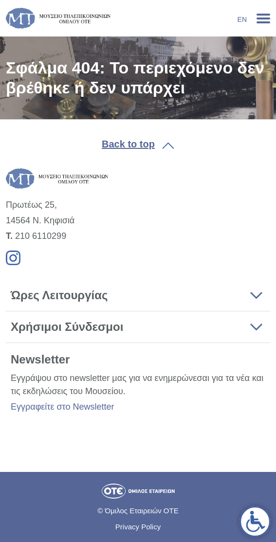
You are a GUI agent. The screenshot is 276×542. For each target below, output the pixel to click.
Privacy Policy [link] (138, 527)
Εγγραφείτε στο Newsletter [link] (62, 407)
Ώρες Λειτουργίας (59, 295)
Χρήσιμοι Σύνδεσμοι (67, 326)
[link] (255, 521)
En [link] (242, 19)
